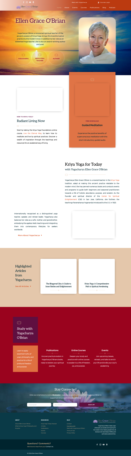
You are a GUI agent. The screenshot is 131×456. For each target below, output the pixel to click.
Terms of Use (71, 430)
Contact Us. (49, 446)
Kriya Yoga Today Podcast (49, 424)
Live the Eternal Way (32, 133)
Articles (43, 426)
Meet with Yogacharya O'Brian (76, 428)
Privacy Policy (71, 433)
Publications (44, 428)
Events (43, 430)
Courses (43, 433)
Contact (69, 424)
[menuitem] (59, 7)
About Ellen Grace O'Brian (22, 424)
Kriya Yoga (115, 180)
